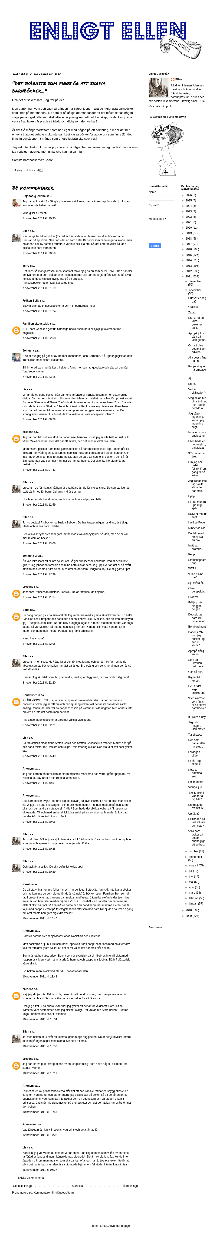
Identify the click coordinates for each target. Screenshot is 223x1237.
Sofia (26, 610)
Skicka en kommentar (31, 1177)
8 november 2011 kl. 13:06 (39, 543)
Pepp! (191, 554)
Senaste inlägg (22, 1186)
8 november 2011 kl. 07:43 (39, 469)
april (192, 887)
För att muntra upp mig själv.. (197, 505)
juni (191, 876)
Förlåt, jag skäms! (194, 762)
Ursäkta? (193, 813)
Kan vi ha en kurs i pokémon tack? (196, 322)
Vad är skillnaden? (197, 391)
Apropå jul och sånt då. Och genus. (197, 337)
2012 (189, 271)
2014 (189, 260)
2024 (189, 205)
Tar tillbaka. (195, 734)
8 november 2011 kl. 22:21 (39, 725)
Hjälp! (191, 496)
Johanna (28, 350)
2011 (189, 276)
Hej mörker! (195, 781)
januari (193, 903)
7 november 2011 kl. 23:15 (39, 376)
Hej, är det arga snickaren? (196, 689)
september (195, 857)
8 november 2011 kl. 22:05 (39, 643)
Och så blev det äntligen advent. (197, 349)
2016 (189, 249)
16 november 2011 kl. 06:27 (40, 1169)
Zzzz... (192, 312)
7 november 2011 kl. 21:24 (39, 311)
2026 (189, 195)
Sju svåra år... (196, 583)
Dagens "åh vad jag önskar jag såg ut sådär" (196, 639)
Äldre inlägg (130, 1186)
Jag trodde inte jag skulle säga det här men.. (197, 486)
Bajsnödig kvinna (34, 196)
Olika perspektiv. (196, 590)
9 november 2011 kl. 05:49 (39, 756)
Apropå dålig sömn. (196, 652)
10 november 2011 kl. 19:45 (40, 1112)
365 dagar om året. (196, 455)
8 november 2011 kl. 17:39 (39, 574)
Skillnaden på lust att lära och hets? (196, 822)
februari (194, 898)
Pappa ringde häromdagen (197, 370)
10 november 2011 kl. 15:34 (40, 1019)
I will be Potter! (197, 522)
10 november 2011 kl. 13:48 (40, 976)
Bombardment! (197, 626)
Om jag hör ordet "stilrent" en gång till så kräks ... (197, 469)
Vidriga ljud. (195, 787)
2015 (189, 255)
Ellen (26, 231)
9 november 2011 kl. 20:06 (39, 821)
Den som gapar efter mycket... (196, 743)
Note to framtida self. (195, 773)
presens (28, 432)
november (195, 290)
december (195, 281)
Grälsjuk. (193, 307)
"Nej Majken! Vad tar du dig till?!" (196, 796)
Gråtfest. (193, 597)
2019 (189, 233)
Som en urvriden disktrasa (195, 663)
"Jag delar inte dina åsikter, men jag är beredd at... (197, 403)
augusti (194, 865)
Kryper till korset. (194, 679)
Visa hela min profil (160, 106)
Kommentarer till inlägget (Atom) (54, 1192)
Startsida (77, 1186)
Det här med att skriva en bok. (195, 537)
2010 (189, 910)
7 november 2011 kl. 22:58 (39, 338)
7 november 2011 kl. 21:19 (39, 288)
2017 (189, 244)
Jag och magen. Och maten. (197, 726)
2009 (189, 916)
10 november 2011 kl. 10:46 (40, 918)
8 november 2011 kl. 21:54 (39, 597)
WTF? (192, 568)
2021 (189, 222)
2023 (189, 211)
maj (191, 882)
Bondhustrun (31, 695)
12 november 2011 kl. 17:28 (40, 1135)
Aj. (189, 378)
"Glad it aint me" (195, 575)
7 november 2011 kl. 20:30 (39, 218)
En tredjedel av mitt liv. (196, 806)
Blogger (126, 1225)
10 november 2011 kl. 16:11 (40, 1073)
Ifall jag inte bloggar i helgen (195, 606)
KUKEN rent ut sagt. (197, 515)
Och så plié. (195, 672)
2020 (189, 227)
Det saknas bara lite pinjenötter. (196, 618)
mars (192, 892)
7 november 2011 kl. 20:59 (39, 253)
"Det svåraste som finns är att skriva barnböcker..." (197, 705)
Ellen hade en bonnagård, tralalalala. (197, 445)
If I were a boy (197, 717)
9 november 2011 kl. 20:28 (39, 848)
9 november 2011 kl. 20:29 (39, 871)
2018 (189, 238)
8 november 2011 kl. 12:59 (39, 504)
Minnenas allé (196, 528)
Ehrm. (192, 383)
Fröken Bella (31, 300)
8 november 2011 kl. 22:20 (39, 682)
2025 (189, 200)
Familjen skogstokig (36, 323)
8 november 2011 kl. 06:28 (39, 419)
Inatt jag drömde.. (195, 547)
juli (191, 871)
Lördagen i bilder (194, 753)
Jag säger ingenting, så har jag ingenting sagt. (196, 420)
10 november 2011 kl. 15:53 (40, 1046)
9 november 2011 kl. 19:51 (39, 783)
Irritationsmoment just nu (197, 434)
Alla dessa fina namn (197, 359)
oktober (194, 851)
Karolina (28, 884)
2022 (189, 216)
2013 (189, 265)
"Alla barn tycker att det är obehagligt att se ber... (196, 837)
